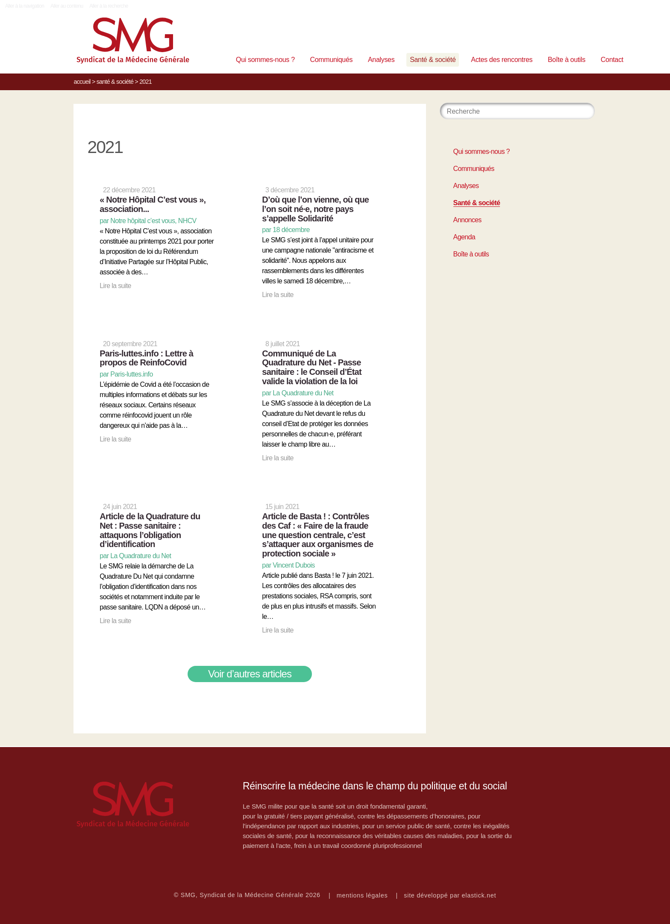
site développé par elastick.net (450, 895)
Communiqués (331, 59)
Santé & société (432, 59)
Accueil (81, 81)
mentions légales (362, 895)
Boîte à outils (566, 59)
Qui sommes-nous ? (265, 59)
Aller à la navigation (24, 6)
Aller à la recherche (108, 6)
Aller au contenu (66, 6)
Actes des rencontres (501, 59)
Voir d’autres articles (249, 674)
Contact (612, 59)
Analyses (381, 59)
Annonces (467, 220)
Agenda (464, 237)
